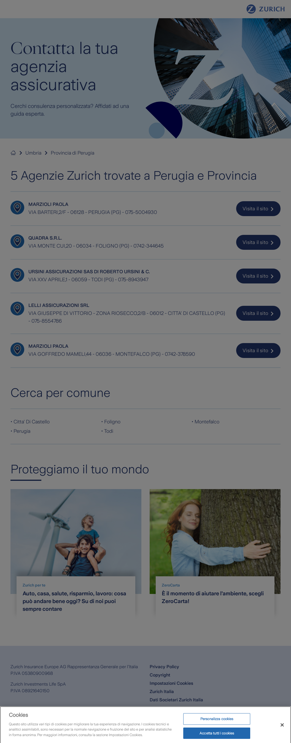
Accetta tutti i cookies (217, 736)
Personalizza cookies (216, 722)
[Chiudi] (282, 728)
